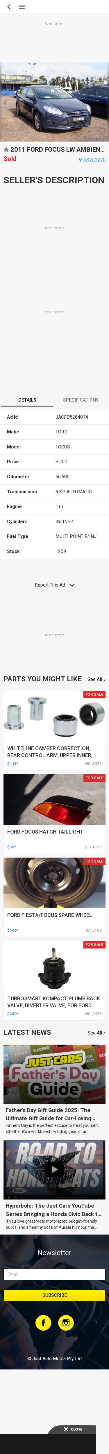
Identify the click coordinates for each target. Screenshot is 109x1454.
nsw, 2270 (94, 159)
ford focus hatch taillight (45, 832)
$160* (12, 930)
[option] (54, 102)
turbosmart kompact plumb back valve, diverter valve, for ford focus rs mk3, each (53, 1005)
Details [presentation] (27, 400)
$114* (12, 763)
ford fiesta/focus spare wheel (49, 915)
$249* (12, 1013)
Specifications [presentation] (81, 400)
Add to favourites (6, 151)
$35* (11, 847)
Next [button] (105, 102)
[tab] (27, 400)
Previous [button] (3, 102)
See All (94, 679)
